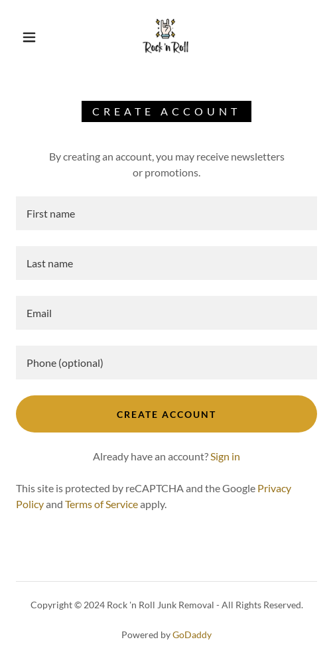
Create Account (166, 414)
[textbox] (166, 213)
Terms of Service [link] (101, 504)
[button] (31, 37)
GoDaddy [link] (192, 634)
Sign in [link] (225, 456)
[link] (166, 37)
